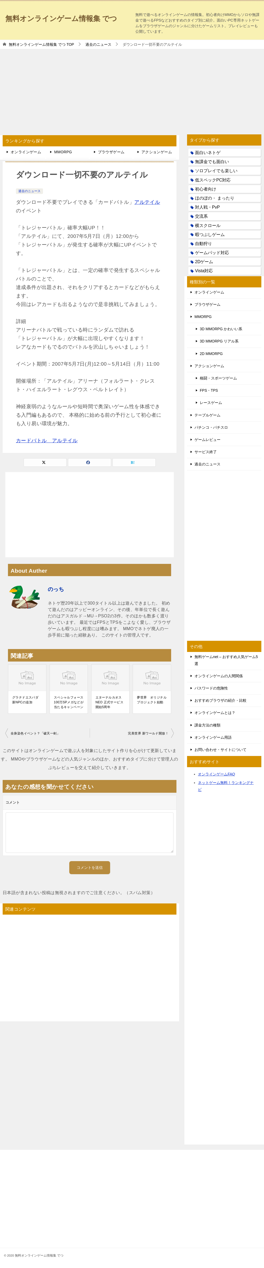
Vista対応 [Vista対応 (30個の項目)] (204, 271)
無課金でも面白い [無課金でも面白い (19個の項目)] (212, 161)
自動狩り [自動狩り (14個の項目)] (203, 243)
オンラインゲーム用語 (213, 737)
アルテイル (147, 202)
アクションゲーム (156, 152)
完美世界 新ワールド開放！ (148, 733)
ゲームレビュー (207, 439)
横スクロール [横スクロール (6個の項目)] (207, 225)
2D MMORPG (211, 354)
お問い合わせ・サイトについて (220, 749)
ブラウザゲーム (111, 152)
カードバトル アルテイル (47, 440)
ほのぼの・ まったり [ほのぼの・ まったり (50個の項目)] (214, 198)
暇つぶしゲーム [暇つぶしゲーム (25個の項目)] (210, 234)
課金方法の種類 (207, 725)
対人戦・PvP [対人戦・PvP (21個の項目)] (207, 207)
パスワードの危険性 (211, 688)
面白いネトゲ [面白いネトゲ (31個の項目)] (207, 152)
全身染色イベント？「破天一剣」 (35, 733)
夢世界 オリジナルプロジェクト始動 (152, 700)
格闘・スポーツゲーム (218, 378)
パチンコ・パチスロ (211, 427)
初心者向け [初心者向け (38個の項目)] (205, 189)
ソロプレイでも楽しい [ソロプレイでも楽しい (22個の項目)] (216, 170)
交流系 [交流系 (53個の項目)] (201, 216)
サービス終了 (205, 452)
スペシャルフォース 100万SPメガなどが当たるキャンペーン (69, 702)
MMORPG (63, 152)
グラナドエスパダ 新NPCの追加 (25, 700)
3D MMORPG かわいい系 (221, 329)
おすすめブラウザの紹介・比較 (220, 700)
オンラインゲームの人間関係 (218, 676)
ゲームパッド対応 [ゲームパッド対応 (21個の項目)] (212, 252)
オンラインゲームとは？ (214, 713)
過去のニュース (29, 191)
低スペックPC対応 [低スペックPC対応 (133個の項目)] (213, 180)
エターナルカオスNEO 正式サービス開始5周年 (109, 702)
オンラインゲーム (26, 152)
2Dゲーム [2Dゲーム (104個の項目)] (204, 261)
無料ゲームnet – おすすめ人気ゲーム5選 (226, 660)
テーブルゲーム (207, 415)
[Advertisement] (132, 89)
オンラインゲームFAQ (216, 774)
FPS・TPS (209, 390)
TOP (41, 44)
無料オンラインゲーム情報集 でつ (67, 17)
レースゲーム (211, 402)
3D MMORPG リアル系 (219, 341)
